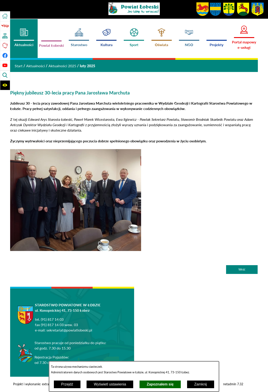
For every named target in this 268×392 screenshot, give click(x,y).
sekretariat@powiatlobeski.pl (69, 330)
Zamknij (200, 384)
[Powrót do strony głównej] (19, 66)
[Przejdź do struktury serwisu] (5, 36)
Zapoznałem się (160, 384)
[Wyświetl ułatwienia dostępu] (5, 85)
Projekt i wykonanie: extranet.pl (35, 384)
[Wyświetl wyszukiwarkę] (5, 75)
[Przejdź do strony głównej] (5, 16)
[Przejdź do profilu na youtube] (5, 65)
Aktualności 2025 (62, 66)
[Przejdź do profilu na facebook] (5, 55)
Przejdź (67, 384)
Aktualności (35, 66)
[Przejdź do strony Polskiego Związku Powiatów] (5, 46)
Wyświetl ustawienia (110, 384)
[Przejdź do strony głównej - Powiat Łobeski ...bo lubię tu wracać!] (134, 8)
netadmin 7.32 (233, 384)
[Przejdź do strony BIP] (5, 26)
